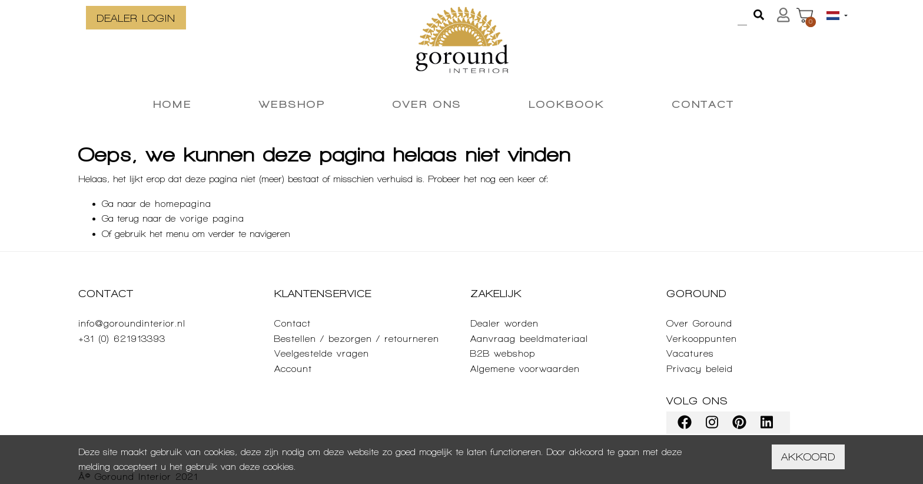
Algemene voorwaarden (525, 369)
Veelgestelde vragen (321, 353)
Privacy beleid (699, 369)
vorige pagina (212, 218)
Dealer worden (504, 323)
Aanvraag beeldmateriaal (529, 339)
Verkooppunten (701, 339)
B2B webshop (502, 353)
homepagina (183, 204)
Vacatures (690, 353)
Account (293, 369)
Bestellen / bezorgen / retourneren (356, 339)
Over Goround (699, 323)
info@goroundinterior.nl (131, 323)
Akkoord (808, 456)
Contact (292, 323)
